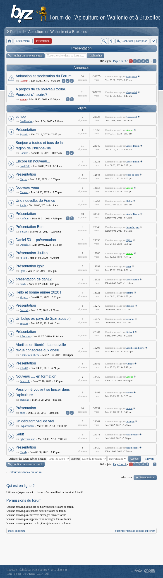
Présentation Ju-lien (32, 253)
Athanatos (25, 336)
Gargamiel (131, 76)
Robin (129, 408)
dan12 (23, 284)
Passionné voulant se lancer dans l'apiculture (43, 392)
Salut (20, 434)
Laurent (24, 80)
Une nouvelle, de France (35, 200)
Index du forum (16, 530)
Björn (129, 240)
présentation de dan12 (34, 279)
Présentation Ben (29, 227)
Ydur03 (24, 368)
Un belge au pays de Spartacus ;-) (43, 318)
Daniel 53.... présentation (36, 240)
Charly (23, 452)
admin (23, 99)
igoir (22, 271)
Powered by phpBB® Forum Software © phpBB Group (150, 571)
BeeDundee (26, 121)
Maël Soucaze (39, 569)
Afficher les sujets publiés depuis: (39, 458)
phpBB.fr (62, 569)
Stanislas (24, 399)
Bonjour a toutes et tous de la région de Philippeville (39, 145)
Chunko (24, 192)
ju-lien (23, 257)
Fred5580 (25, 166)
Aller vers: (127, 477)
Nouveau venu (27, 187)
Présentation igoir (30, 266)
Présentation (81, 48)
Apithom (24, 218)
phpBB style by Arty (136, 571)
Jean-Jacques (132, 227)
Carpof (23, 179)
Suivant (149, 459)
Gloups (130, 363)
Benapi (23, 231)
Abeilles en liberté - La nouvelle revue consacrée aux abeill (41, 347)
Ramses (24, 153)
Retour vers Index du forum (25, 472)
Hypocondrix (27, 426)
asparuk (24, 323)
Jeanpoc (130, 421)
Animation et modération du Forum (43, 76)
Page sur (120, 61)
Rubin (23, 205)
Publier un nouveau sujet (27, 55)
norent (129, 392)
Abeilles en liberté (30, 355)
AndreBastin (132, 279)
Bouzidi (24, 310)
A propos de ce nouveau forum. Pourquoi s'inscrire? (41, 91)
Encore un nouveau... (33, 161)
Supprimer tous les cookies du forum (135, 530)
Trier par (88, 458)
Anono (129, 130)
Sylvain (24, 134)
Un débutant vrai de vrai (35, 421)
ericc (22, 412)
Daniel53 (25, 244)
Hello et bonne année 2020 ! (38, 292)
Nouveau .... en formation (36, 376)
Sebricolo (25, 381)
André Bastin (132, 145)
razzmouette (132, 434)
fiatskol (130, 332)
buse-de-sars (132, 174)
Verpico (24, 297)
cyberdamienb (27, 439)
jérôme (129, 292)
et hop (21, 116)
